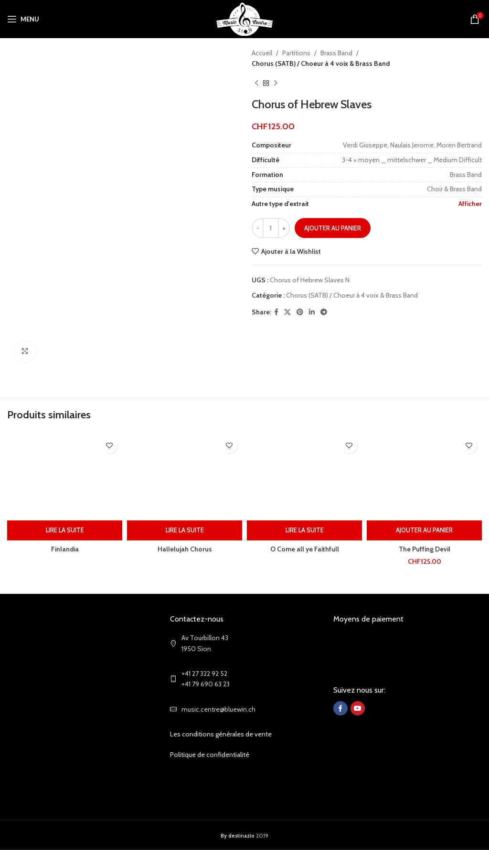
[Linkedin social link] (312, 312)
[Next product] (275, 83)
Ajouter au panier (332, 228)
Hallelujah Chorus (185, 549)
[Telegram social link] (324, 312)
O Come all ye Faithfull (304, 549)
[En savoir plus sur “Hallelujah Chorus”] (184, 530)
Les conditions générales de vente (221, 734)
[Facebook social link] (276, 312)
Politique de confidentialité (209, 754)
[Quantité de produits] (271, 228)
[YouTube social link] (358, 708)
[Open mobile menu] (23, 19)
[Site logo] (244, 18)
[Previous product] (256, 83)
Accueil (262, 53)
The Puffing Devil (424, 549)
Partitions (296, 53)
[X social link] (287, 312)
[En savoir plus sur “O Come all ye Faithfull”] (304, 530)
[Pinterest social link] (300, 312)
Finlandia (65, 549)
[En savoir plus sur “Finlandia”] (64, 530)
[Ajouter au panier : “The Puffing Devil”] (424, 530)
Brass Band (336, 53)
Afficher (470, 203)
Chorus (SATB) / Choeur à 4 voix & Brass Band (321, 63)
